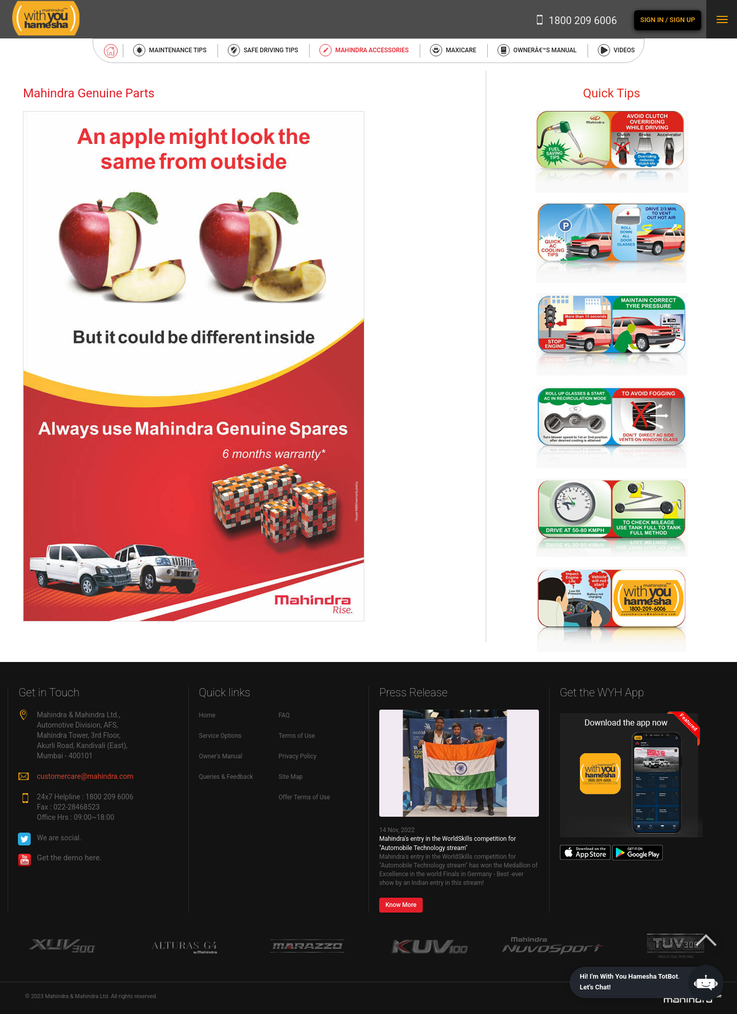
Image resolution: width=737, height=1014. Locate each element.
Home (207, 715)
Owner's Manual (221, 756)
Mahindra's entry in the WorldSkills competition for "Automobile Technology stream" (447, 843)
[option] (61, 946)
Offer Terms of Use (304, 797)
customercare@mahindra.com (85, 776)
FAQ (284, 715)
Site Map (290, 776)
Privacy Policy (297, 756)
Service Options (220, 735)
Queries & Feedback (226, 776)
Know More (401, 904)
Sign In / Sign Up (667, 20)
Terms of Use (296, 735)
